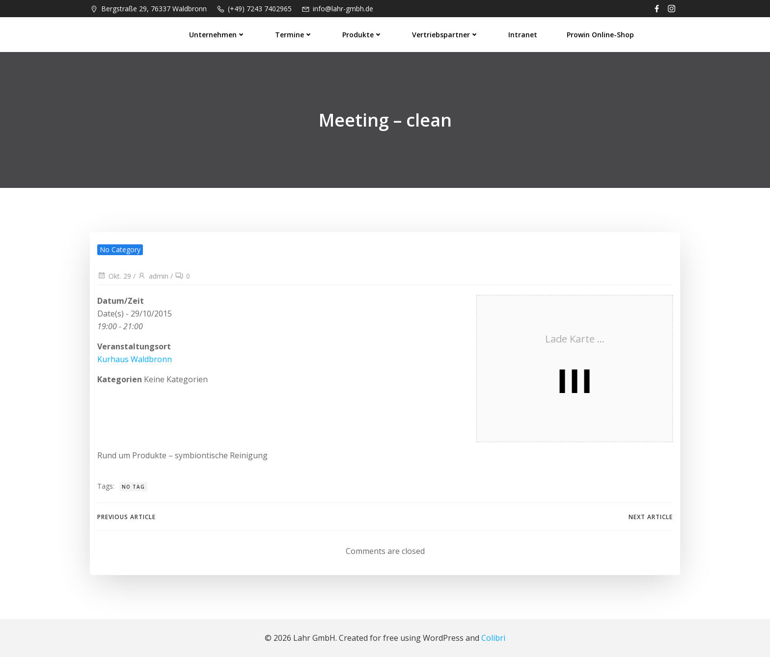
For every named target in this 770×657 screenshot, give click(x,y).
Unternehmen (217, 34)
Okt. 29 (114, 276)
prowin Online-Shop (600, 34)
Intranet (522, 34)
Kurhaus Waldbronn (134, 359)
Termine (294, 34)
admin (153, 276)
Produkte (362, 34)
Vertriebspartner (445, 34)
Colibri (493, 637)
